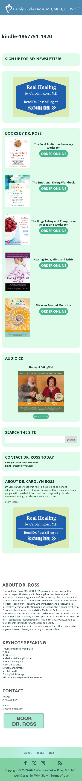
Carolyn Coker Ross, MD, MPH (57, 770)
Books (40, 752)
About (28, 752)
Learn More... (12, 501)
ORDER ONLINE (53, 153)
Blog (51, 752)
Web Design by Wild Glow (31, 775)
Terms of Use (60, 775)
